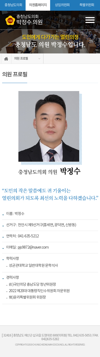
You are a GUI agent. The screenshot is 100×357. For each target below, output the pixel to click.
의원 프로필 (21, 58)
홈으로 (6, 59)
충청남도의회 (13, 5)
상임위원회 (62, 5)
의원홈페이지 (38, 5)
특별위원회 (86, 5)
